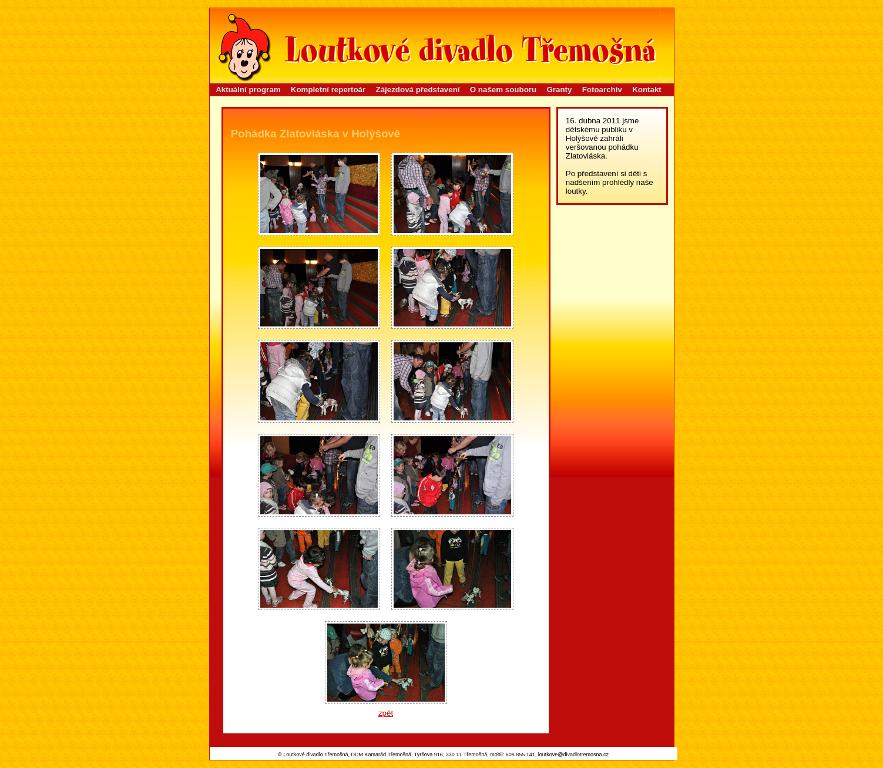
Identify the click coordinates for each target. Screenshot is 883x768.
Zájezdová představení (418, 89)
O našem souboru (503, 89)
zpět (385, 713)
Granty (559, 89)
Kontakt (647, 89)
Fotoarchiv (602, 89)
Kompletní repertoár (328, 89)
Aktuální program (248, 89)
